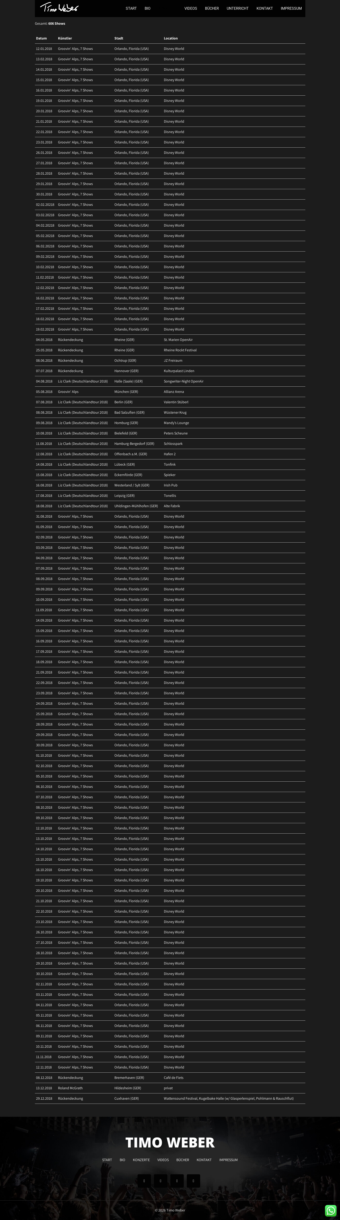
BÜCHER (212, 8)
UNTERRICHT (238, 8)
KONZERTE (167, 8)
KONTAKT (265, 8)
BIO (147, 8)
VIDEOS (190, 8)
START (131, 8)
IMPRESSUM (291, 8)
